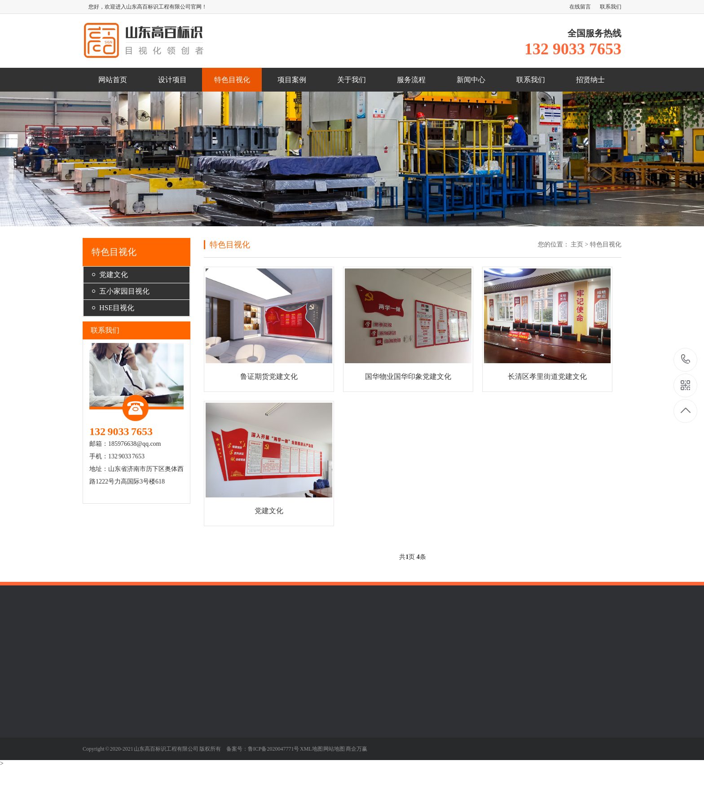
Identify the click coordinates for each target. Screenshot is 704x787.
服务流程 (411, 80)
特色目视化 (232, 80)
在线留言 (580, 7)
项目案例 (291, 80)
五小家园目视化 (124, 291)
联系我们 (610, 7)
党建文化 (113, 274)
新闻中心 (471, 80)
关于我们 (351, 80)
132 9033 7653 (686, 360)
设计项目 (172, 80)
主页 (577, 244)
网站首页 (112, 80)
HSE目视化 (116, 308)
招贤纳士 (590, 80)
